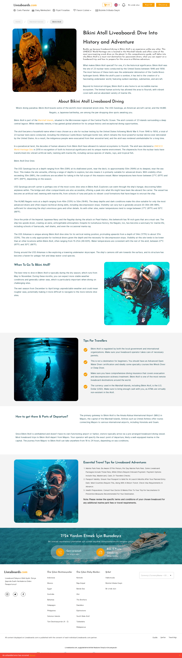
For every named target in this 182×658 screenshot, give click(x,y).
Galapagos (51, 605)
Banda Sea (80, 589)
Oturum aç (163, 5)
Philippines (51, 611)
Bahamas (50, 600)
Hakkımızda (110, 578)
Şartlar (163, 637)
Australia (50, 594)
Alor (78, 594)
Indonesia (51, 578)
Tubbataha (80, 622)
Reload (32, 655)
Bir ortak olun (134, 5)
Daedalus (80, 605)
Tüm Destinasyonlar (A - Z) (58, 622)
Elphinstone (81, 611)
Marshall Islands (45, 120)
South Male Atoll (83, 616)
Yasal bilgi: (173, 637)
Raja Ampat (80, 583)
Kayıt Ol (148, 5)
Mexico (50, 583)
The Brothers (81, 600)
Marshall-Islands (36, 22)
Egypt (49, 589)
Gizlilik (155, 638)
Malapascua (81, 627)
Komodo (79, 578)
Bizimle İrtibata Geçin (114, 583)
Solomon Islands (53, 616)
